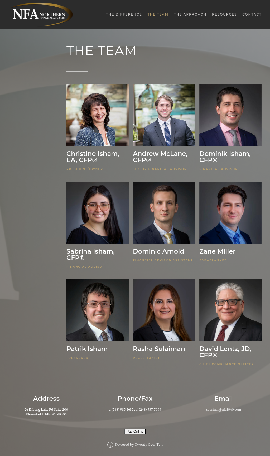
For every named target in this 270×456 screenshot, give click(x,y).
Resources (224, 14)
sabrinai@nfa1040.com (223, 410)
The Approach (190, 14)
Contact (252, 14)
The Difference (124, 14)
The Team (157, 14)
